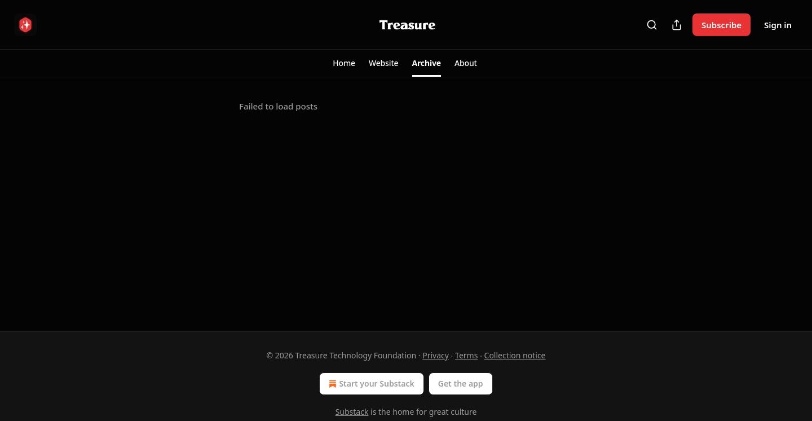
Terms (466, 355)
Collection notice (515, 355)
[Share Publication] (676, 25)
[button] (344, 63)
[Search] (652, 25)
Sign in (778, 24)
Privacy (435, 355)
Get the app (460, 383)
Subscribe (721, 24)
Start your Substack (370, 384)
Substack (352, 411)
